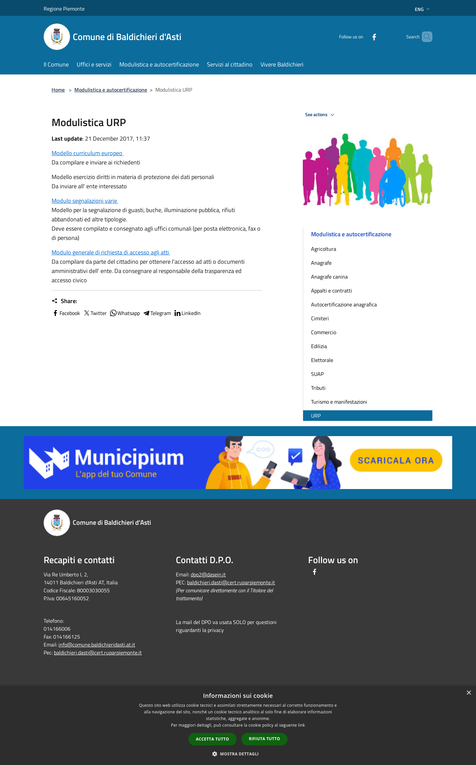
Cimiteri (320, 318)
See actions (321, 115)
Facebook (66, 313)
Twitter (95, 313)
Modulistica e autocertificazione (110, 90)
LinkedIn (187, 313)
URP (316, 416)
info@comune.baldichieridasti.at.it (97, 645)
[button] (238, 753)
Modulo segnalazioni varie (85, 200)
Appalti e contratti (331, 290)
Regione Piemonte (64, 9)
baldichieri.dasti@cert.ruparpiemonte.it (98, 652)
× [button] (468, 693)
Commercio (323, 332)
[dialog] (238, 725)
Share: (64, 301)
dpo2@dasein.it (208, 574)
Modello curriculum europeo (88, 153)
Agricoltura (323, 249)
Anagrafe (321, 263)
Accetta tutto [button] (212, 739)
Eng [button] (423, 9)
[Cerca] (424, 37)
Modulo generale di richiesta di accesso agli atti (111, 252)
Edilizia (319, 346)
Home (58, 90)
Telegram (156, 313)
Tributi (318, 388)
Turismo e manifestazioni (339, 402)
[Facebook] (363, 36)
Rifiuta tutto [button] (264, 739)
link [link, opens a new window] (301, 725)
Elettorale (322, 360)
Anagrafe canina (329, 277)
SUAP (317, 374)
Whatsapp (124, 313)
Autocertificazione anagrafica (344, 304)
